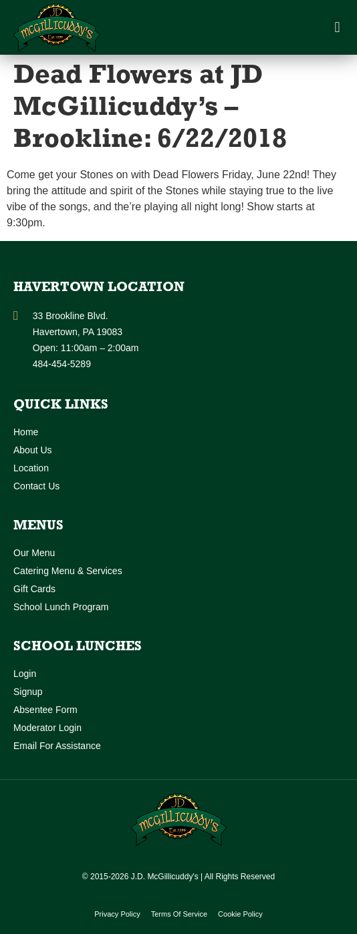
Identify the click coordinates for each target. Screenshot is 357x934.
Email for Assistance (57, 745)
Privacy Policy (117, 914)
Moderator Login (47, 727)
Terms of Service (179, 914)
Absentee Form (45, 709)
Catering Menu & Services (67, 570)
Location (31, 468)
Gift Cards (34, 588)
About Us (32, 450)
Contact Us (36, 486)
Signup (28, 691)
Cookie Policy (240, 914)
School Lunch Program (60, 607)
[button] (337, 28)
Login (24, 673)
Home (25, 432)
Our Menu (34, 552)
